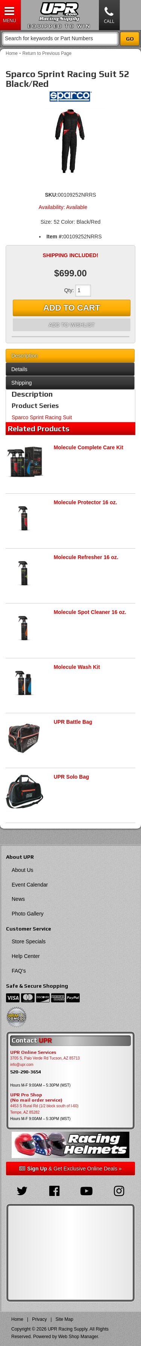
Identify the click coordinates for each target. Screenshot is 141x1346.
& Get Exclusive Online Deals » (70, 1169)
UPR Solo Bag (71, 777)
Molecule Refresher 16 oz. (86, 557)
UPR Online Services (33, 1052)
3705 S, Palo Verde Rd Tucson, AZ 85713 (45, 1058)
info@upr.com (21, 1065)
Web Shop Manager (78, 1336)
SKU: (51, 195)
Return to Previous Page (46, 53)
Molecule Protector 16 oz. (85, 502)
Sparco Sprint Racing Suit (42, 417)
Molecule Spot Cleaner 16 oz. (90, 612)
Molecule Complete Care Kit (88, 447)
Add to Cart (71, 307)
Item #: (54, 236)
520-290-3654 (25, 1072)
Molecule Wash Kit (77, 667)
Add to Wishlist (71, 325)
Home (12, 53)
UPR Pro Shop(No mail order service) (36, 1097)
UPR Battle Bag (73, 722)
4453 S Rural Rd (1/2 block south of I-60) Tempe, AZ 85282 (44, 1109)
